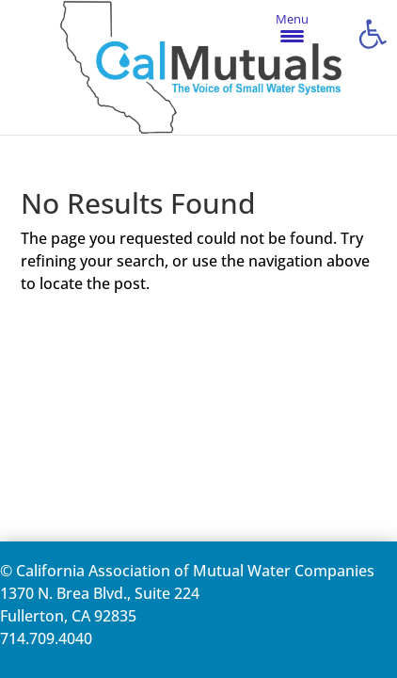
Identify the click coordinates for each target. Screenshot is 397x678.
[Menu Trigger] (292, 27)
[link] (372, 33)
